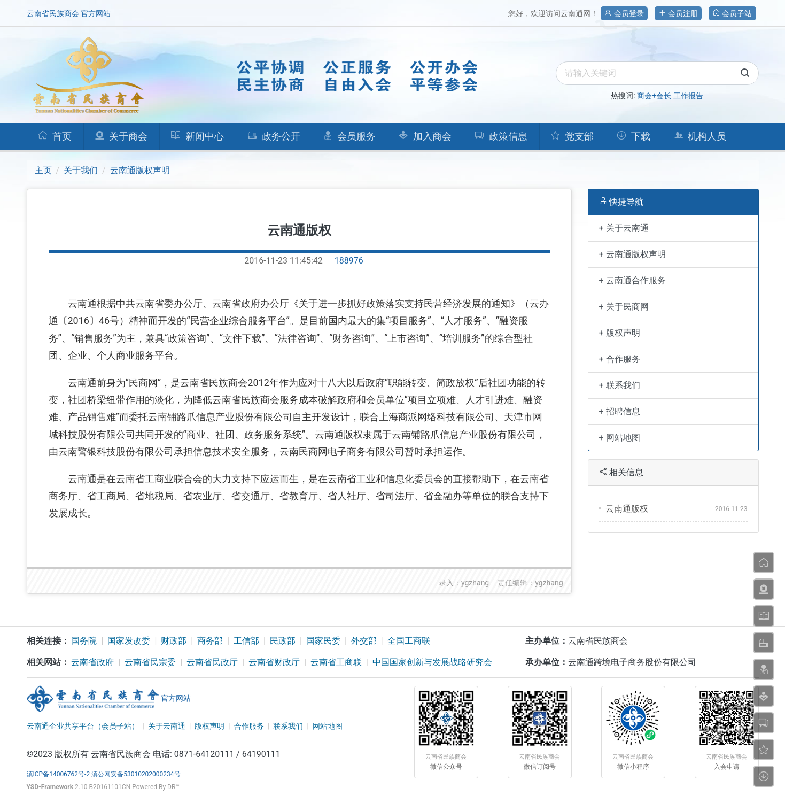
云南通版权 (626, 509)
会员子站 (732, 13)
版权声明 (209, 726)
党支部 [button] (572, 136)
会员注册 (677, 13)
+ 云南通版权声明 (632, 254)
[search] (657, 73)
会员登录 (623, 13)
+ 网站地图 (619, 438)
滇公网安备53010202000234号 (135, 774)
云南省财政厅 (274, 662)
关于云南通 (166, 726)
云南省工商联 (336, 662)
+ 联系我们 (619, 385)
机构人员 (700, 136)
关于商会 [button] (121, 136)
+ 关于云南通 (624, 228)
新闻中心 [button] (197, 136)
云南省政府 (92, 662)
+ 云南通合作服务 (632, 280)
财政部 (173, 641)
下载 (633, 136)
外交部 (364, 641)
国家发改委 (128, 641)
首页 (55, 136)
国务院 (84, 641)
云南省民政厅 (212, 662)
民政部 (283, 641)
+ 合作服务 (619, 359)
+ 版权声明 (619, 333)
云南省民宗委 (150, 662)
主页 (43, 170)
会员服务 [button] (349, 136)
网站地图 (328, 726)
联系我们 (288, 726)
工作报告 (688, 95)
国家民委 (323, 641)
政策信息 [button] (501, 136)
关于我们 (81, 170)
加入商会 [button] (425, 136)
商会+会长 (654, 95)
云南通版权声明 (140, 170)
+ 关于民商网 (624, 307)
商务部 (210, 641)
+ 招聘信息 (619, 411)
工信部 (246, 641)
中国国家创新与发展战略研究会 (432, 662)
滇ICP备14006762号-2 (58, 774)
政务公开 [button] (273, 136)
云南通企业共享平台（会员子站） (83, 726)
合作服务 (249, 726)
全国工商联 (408, 641)
